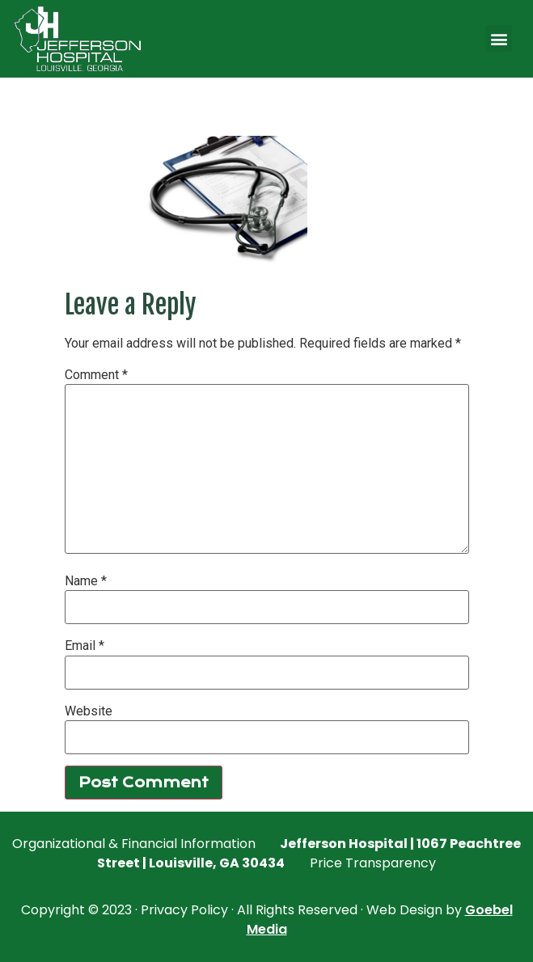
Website (88, 711)
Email (84, 645)
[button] (498, 38)
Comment (96, 375)
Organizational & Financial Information (134, 843)
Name (86, 581)
